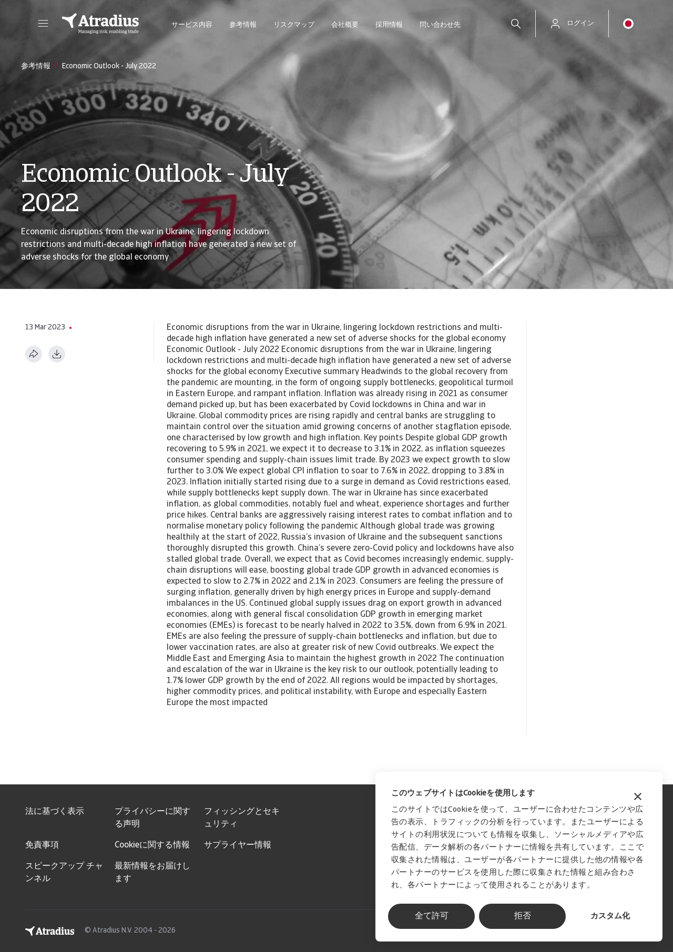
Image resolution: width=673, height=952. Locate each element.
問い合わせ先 (440, 25)
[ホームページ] (100, 23)
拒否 (522, 916)
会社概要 (345, 25)
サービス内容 (191, 25)
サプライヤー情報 (237, 845)
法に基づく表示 (54, 812)
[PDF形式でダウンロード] (56, 354)
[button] (43, 23)
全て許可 (431, 916)
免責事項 (42, 845)
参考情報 (243, 25)
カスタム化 (610, 916)
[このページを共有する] (33, 354)
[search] (516, 23)
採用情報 (389, 25)
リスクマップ (293, 25)
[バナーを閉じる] (637, 798)
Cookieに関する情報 (152, 845)
